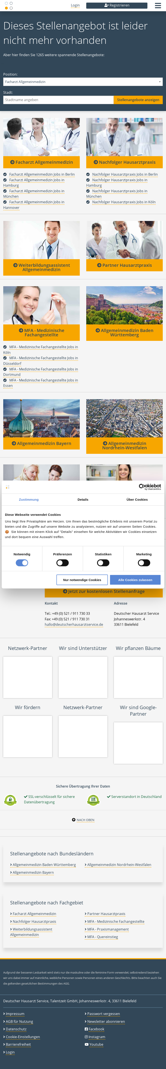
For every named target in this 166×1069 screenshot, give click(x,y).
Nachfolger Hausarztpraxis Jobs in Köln (124, 202)
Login (75, 5)
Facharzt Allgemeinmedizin (41, 162)
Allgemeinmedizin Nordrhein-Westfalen (124, 445)
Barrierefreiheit (18, 1044)
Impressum (15, 1013)
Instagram (97, 1036)
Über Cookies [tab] (137, 499)
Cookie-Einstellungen (23, 1036)
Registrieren (116, 5)
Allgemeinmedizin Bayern (41, 443)
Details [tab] (83, 499)
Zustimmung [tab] (29, 499)
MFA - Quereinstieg (101, 936)
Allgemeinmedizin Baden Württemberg (124, 332)
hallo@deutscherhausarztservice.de (74, 624)
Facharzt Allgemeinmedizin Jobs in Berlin (42, 174)
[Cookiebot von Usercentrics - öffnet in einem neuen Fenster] (142, 487)
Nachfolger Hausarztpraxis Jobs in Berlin (125, 174)
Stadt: (83, 97)
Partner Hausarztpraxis (124, 265)
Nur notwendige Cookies (82, 580)
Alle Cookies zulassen (135, 580)
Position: (83, 79)
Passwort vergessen (103, 1013)
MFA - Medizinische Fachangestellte (41, 332)
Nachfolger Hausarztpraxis (125, 162)
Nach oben (85, 820)
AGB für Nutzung (19, 1021)
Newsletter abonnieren (106, 1021)
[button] (158, 7)
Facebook (96, 1029)
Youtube (96, 1044)
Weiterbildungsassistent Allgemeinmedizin (41, 267)
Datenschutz (16, 1029)
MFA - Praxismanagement (107, 929)
